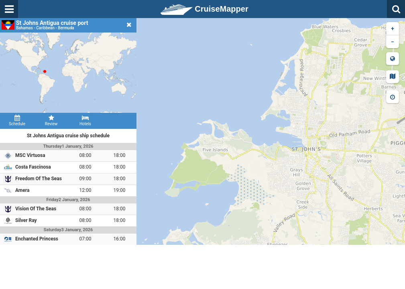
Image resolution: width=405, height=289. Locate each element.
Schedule (17, 120)
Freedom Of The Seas (38, 178)
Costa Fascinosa (33, 167)
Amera (22, 190)
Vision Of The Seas (35, 209)
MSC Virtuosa (30, 155)
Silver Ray (26, 220)
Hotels (85, 120)
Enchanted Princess (36, 239)
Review (51, 120)
